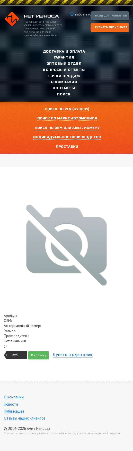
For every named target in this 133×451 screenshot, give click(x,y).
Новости (11, 404)
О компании (14, 397)
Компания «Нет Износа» (31, 19)
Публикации (14, 411)
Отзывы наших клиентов (25, 418)
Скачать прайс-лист (111, 27)
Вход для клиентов (111, 15)
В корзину (38, 355)
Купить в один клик (72, 354)
